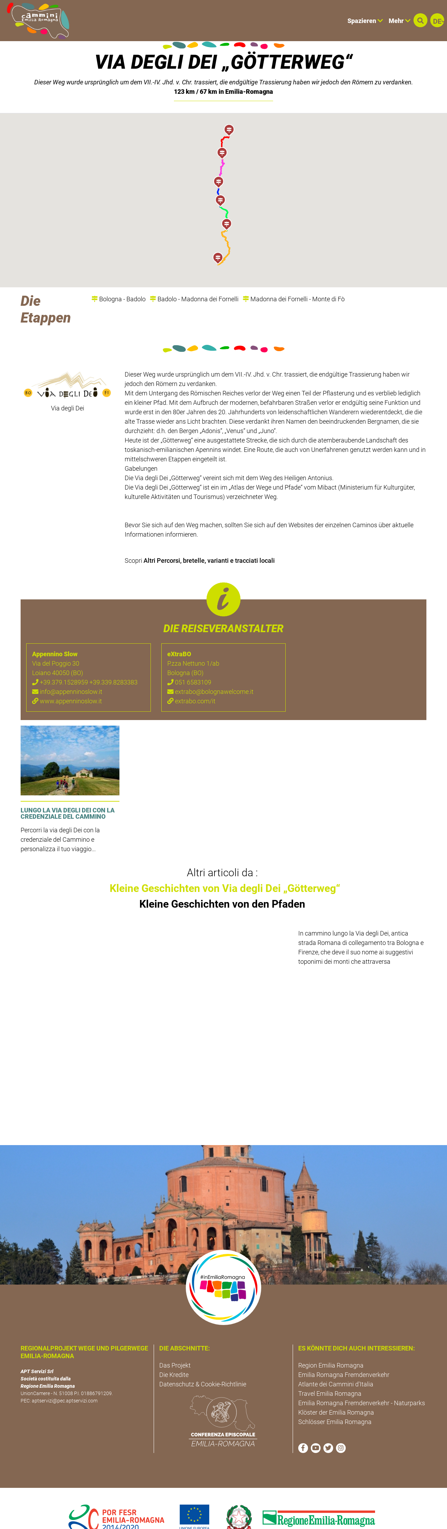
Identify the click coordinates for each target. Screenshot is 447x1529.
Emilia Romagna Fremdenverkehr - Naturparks (361, 1379)
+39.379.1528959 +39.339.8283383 (85, 658)
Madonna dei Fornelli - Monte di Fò (294, 275)
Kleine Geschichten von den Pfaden (222, 880)
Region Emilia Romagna (331, 1341)
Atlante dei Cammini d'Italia (335, 1360)
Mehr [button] (400, 20)
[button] (420, 20)
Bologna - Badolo (118, 275)
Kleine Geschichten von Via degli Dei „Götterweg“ (225, 864)
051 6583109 (189, 658)
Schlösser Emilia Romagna (335, 1398)
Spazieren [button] (365, 20)
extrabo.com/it (191, 677)
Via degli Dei (67, 384)
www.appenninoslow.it (67, 677)
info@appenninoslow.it (67, 668)
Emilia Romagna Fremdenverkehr (343, 1351)
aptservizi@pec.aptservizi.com (64, 1377)
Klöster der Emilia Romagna (336, 1388)
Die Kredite (174, 1351)
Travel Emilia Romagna (329, 1369)
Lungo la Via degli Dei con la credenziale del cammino (68, 789)
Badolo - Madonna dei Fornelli (194, 275)
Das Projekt (175, 1341)
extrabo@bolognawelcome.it (210, 668)
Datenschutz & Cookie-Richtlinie (202, 1360)
